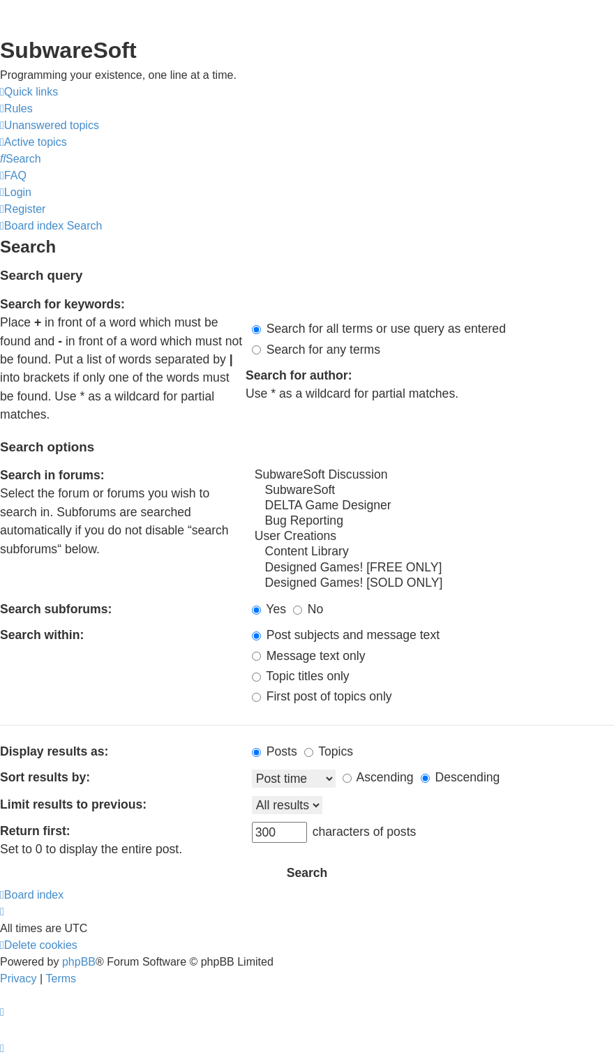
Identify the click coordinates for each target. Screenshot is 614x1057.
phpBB (79, 962)
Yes (269, 609)
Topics (328, 751)
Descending (460, 777)
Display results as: (54, 751)
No (308, 609)
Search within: (42, 635)
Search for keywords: (62, 304)
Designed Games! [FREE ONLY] (433, 568)
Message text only (309, 656)
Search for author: (299, 375)
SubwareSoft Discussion (433, 475)
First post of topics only (322, 696)
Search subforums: (56, 609)
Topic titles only (301, 676)
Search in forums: (52, 475)
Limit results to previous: (73, 804)
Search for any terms (316, 350)
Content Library (433, 552)
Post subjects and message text (346, 635)
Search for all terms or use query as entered (379, 329)
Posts (274, 751)
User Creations (433, 536)
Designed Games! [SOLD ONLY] (433, 583)
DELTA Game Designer (433, 505)
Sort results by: (45, 777)
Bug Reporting (433, 521)
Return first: (35, 831)
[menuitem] (16, 108)
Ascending (378, 777)
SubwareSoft (433, 490)
